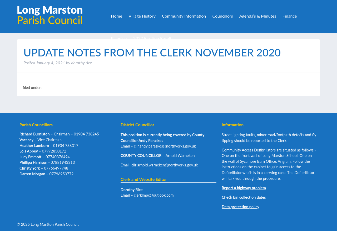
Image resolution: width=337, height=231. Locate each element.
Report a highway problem (244, 188)
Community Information (184, 15)
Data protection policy (240, 206)
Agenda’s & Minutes (257, 15)
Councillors (222, 15)
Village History (142, 15)
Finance (290, 15)
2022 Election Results (153, 38)
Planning (119, 38)
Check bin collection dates (244, 197)
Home (116, 15)
